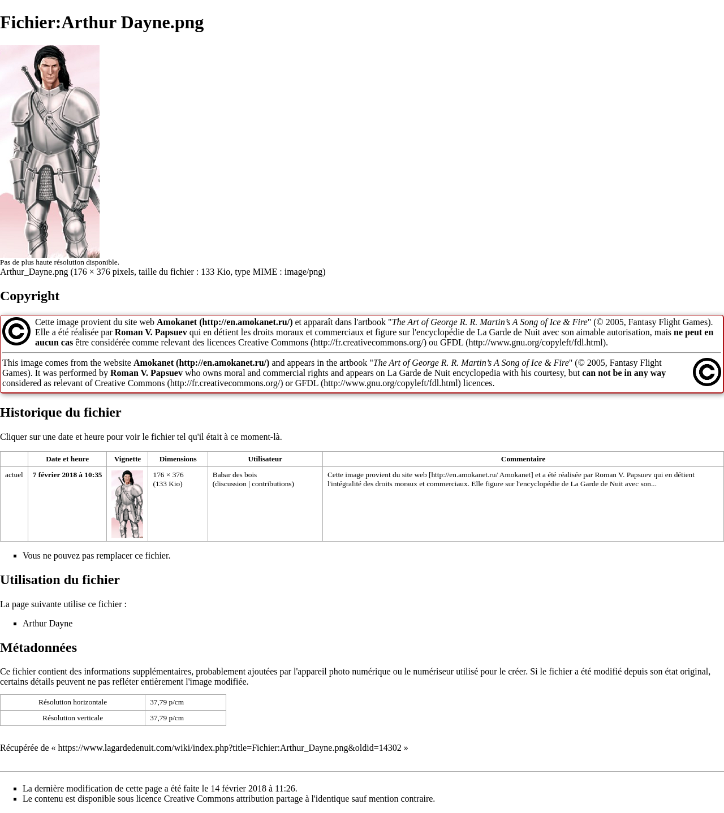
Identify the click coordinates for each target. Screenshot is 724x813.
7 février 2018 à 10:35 (67, 474)
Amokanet (177, 322)
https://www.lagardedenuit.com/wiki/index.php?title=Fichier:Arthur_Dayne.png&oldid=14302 (230, 748)
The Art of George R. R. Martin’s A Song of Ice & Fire (490, 322)
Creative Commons (273, 342)
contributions (271, 483)
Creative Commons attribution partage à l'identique (257, 798)
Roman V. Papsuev (151, 332)
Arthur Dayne (47, 623)
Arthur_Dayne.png (34, 271)
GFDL (451, 342)
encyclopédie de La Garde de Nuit (571, 483)
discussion (231, 483)
